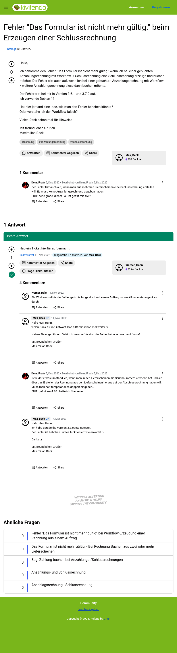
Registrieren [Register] (161, 7)
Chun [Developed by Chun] (107, 618)
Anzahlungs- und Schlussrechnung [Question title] (58, 572)
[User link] (25, 185)
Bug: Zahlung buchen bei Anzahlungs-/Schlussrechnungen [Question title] (77, 560)
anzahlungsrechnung (53, 141)
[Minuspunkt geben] (11, 80)
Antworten (39, 201)
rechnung (28, 141)
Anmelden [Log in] (136, 7)
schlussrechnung (82, 141)
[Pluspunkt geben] (11, 64)
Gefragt (11, 49)
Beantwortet (26, 255)
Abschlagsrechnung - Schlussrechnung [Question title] (61, 585)
